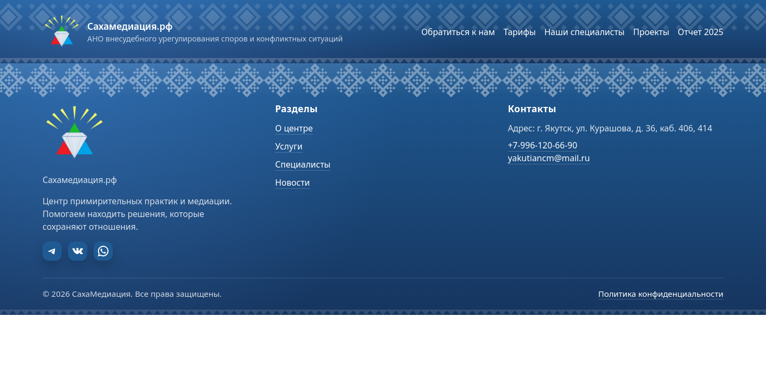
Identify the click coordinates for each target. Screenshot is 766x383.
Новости (292, 182)
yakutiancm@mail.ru (549, 158)
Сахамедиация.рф (129, 26)
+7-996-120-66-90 (542, 145)
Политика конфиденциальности (660, 293)
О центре (294, 128)
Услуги (288, 146)
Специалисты (302, 164)
